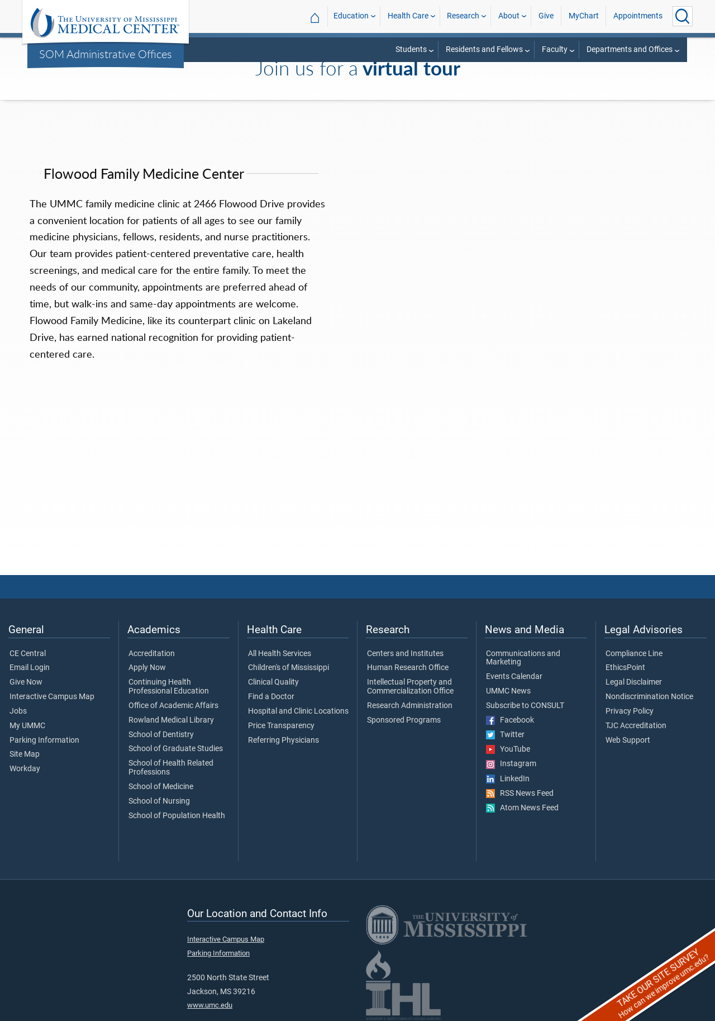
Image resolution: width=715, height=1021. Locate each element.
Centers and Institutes (405, 653)
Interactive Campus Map (51, 696)
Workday (24, 768)
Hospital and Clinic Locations (298, 711)
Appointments (637, 16)
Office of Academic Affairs (173, 705)
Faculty (555, 49)
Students (411, 49)
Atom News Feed (522, 808)
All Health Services (279, 653)
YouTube (508, 749)
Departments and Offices (630, 49)
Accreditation (151, 653)
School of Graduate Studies (175, 748)
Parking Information (44, 740)
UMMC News (508, 691)
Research (463, 16)
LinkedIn (508, 779)
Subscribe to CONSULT (525, 705)
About (508, 16)
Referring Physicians (283, 740)
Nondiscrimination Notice (649, 696)
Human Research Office (408, 667)
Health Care (408, 16)
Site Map (24, 754)
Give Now (25, 682)
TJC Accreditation (636, 725)
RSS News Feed (520, 793)
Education (351, 16)
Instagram (511, 763)
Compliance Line (634, 653)
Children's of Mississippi (288, 667)
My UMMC (27, 725)
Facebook (510, 720)
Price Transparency (281, 725)
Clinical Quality (273, 682)
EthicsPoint (625, 667)
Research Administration (409, 705)
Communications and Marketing (523, 658)
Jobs (18, 711)
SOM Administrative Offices (105, 53)
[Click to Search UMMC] (683, 16)
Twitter (505, 734)
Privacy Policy (630, 711)
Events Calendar (514, 676)
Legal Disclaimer (634, 682)
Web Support (628, 740)
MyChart (584, 16)
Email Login (29, 667)
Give (546, 16)
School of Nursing (159, 801)
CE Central (27, 653)
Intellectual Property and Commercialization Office (410, 687)
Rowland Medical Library (171, 720)
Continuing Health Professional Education (168, 687)
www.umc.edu (209, 1005)
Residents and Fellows (484, 49)
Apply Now (147, 667)
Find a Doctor (271, 696)
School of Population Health (176, 815)
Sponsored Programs (404, 720)
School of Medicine (160, 786)
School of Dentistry (161, 734)
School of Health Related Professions (170, 768)
